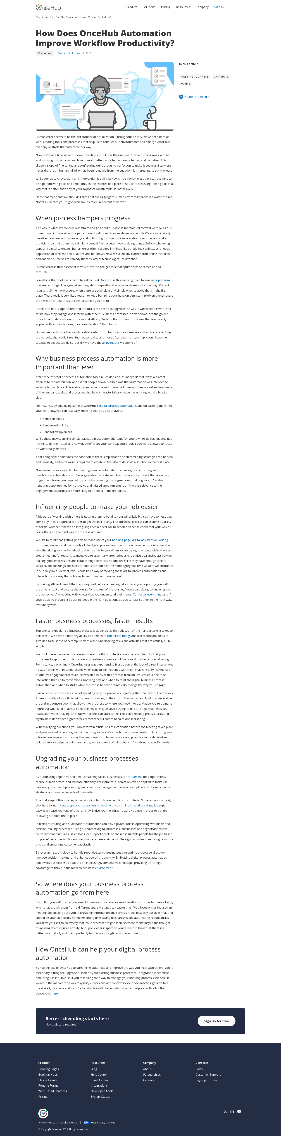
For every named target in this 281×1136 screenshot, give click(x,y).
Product (131, 7)
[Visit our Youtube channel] (239, 1112)
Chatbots (221, 76)
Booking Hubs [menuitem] (48, 1075)
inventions (112, 343)
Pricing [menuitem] (43, 1097)
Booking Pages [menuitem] (48, 1069)
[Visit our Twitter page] (225, 1112)
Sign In (219, 7)
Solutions (149, 7)
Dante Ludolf (65, 53)
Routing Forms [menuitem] (48, 1085)
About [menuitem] (147, 1069)
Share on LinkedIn (194, 97)
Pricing (165, 7)
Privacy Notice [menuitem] (46, 1122)
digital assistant (142, 540)
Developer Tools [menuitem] (102, 1091)
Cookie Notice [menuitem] (68, 1122)
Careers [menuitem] (148, 1080)
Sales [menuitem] (199, 1069)
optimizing (163, 280)
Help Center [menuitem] (99, 1075)
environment (104, 868)
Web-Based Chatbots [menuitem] (52, 1091)
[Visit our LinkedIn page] (232, 1112)
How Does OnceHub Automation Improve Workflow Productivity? (78, 17)
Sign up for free (216, 1021)
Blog (38, 17)
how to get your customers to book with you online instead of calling (106, 805)
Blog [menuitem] (94, 1069)
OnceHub (106, 280)
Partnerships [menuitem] (152, 1075)
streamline (135, 777)
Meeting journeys (194, 76)
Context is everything (147, 594)
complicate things (119, 636)
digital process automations (118, 406)
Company (202, 7)
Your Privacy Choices (99, 1122)
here (55, 993)
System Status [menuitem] (100, 1097)
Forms (185, 83)
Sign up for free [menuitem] (206, 1080)
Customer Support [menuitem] (208, 1075)
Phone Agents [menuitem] (47, 1080)
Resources (183, 7)
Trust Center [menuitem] (99, 1080)
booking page (121, 540)
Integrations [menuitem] (99, 1085)
